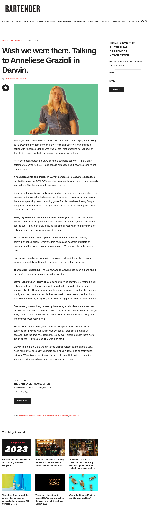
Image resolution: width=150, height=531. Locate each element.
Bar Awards (64, 23)
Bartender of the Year (86, 23)
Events (133, 23)
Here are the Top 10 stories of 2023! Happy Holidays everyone (16, 464)
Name (111, 73)
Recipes (6, 23)
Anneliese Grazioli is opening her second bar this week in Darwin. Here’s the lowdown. (49, 464)
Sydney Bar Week (46, 23)
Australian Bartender (15, 80)
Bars (18, 23)
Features (29, 23)
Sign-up (116, 91)
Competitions (119, 23)
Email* (112, 82)
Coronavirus (8, 41)
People (105, 23)
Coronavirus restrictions (49, 417)
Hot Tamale (74, 417)
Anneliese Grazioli (27, 417)
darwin (65, 417)
